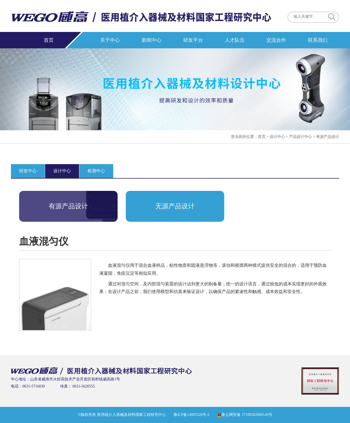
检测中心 (96, 170)
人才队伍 (234, 40)
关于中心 (110, 40)
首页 (49, 40)
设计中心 (277, 137)
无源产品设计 (175, 206)
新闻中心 (151, 40)
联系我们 (318, 40)
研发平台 (193, 40)
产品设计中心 (300, 137)
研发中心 (28, 170)
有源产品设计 (327, 137)
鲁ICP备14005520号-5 (191, 415)
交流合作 (276, 40)
